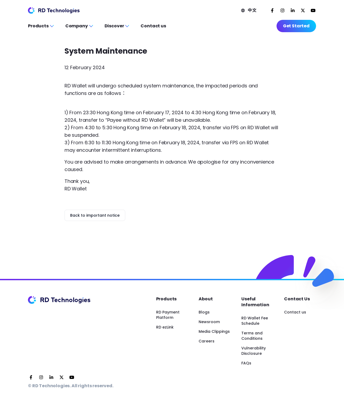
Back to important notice (95, 215)
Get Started (296, 26)
